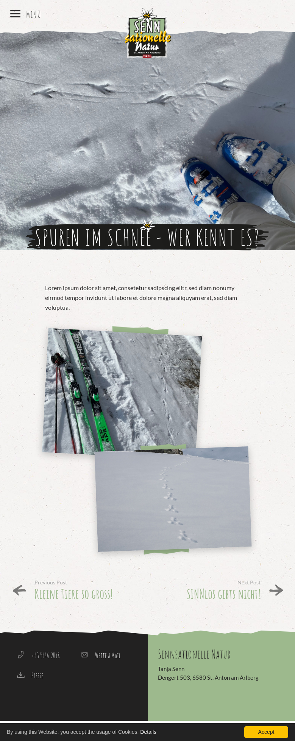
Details (148, 732)
